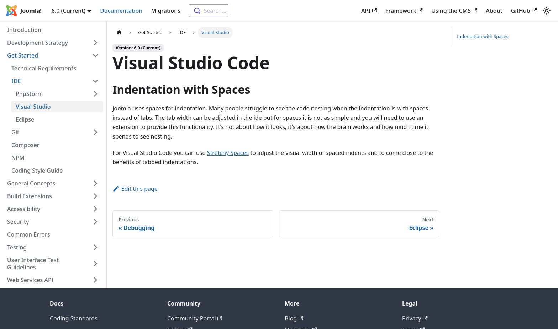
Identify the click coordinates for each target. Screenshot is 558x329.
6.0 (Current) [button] (69, 11)
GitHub (524, 11)
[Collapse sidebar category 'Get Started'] (95, 55)
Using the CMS (454, 11)
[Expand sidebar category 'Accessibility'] (95, 209)
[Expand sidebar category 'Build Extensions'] (95, 196)
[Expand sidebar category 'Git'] (95, 132)
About (494, 11)
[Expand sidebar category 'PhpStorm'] (95, 93)
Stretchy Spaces (228, 153)
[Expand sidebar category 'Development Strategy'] (95, 42)
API (369, 11)
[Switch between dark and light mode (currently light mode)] (546, 10)
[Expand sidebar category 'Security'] (95, 221)
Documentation (121, 11)
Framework (404, 11)
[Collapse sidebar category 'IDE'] (95, 81)
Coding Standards (74, 318)
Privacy (415, 318)
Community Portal (194, 318)
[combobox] (208, 10)
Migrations (165, 11)
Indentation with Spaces (483, 36)
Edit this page (135, 189)
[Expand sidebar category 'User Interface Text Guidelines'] (95, 263)
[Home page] (119, 32)
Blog (294, 318)
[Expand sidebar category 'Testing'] (95, 247)
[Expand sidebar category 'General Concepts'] (95, 183)
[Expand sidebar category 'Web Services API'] (95, 280)
